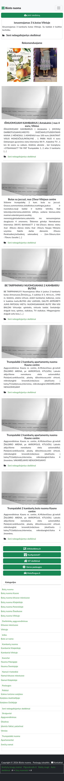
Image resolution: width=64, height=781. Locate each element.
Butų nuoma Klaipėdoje (12, 602)
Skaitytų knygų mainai (11, 767)
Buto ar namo (7, 638)
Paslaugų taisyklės (41, 762)
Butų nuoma (7, 589)
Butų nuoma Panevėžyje (12, 606)
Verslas (4, 730)
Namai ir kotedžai (10, 671)
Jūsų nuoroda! (21, 770)
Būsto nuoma (11, 8)
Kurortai (6, 658)
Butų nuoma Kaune (10, 593)
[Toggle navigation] (58, 8)
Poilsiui (5, 690)
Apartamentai (7, 740)
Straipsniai (7, 713)
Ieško (4, 635)
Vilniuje (4, 629)
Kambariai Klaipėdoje (11, 648)
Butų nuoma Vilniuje (10, 615)
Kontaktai (57, 762)
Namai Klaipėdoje (9, 680)
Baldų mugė (43, 767)
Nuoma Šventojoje (9, 666)
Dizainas (5, 721)
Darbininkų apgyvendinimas (15, 621)
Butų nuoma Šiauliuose (11, 611)
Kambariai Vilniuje (9, 652)
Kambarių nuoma (10, 644)
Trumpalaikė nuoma (11, 736)
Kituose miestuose (9, 625)
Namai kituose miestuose (12, 675)
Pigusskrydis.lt (30, 767)
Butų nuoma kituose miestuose (15, 597)
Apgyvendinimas (8, 717)
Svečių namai (7, 744)
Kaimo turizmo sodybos (12, 694)
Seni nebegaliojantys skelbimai (22, 156)
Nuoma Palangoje (9, 661)
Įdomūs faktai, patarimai (12, 726)
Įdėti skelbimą (32, 15)
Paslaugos (6, 685)
